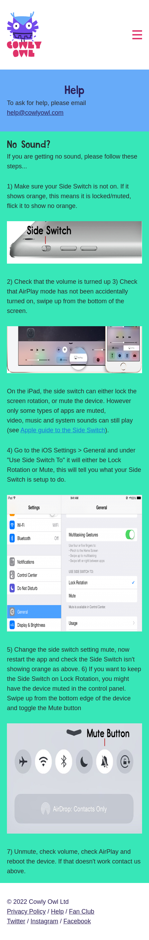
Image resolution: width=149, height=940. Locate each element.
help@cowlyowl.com (35, 112)
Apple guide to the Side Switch (62, 430)
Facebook (77, 921)
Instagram (44, 921)
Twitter (16, 921)
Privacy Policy (26, 911)
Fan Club (81, 911)
